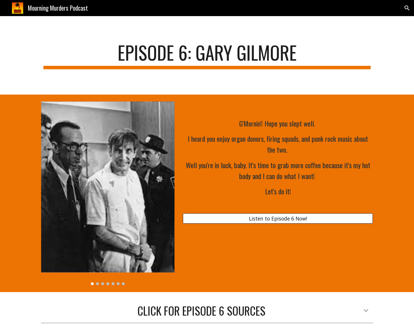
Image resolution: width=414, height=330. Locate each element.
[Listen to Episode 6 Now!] (278, 218)
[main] (207, 55)
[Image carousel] (108, 193)
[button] (407, 8)
